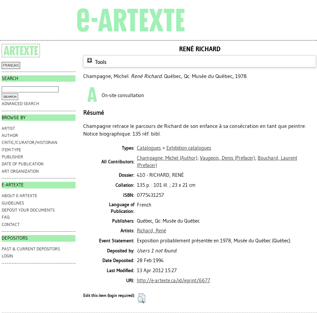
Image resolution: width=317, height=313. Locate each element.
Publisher (12, 156)
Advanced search (20, 103)
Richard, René (151, 231)
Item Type (11, 149)
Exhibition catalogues (188, 148)
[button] (141, 298)
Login (7, 255)
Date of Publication (23, 163)
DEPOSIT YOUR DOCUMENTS (28, 210)
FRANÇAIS (11, 65)
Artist (8, 128)
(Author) (167, 158)
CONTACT (11, 224)
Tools (96, 62)
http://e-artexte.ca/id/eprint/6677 (173, 281)
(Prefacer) (227, 158)
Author (10, 135)
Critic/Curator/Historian (29, 142)
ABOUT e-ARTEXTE (19, 195)
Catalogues (149, 148)
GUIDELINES (13, 203)
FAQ (5, 217)
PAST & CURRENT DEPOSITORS (31, 248)
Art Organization (20, 171)
